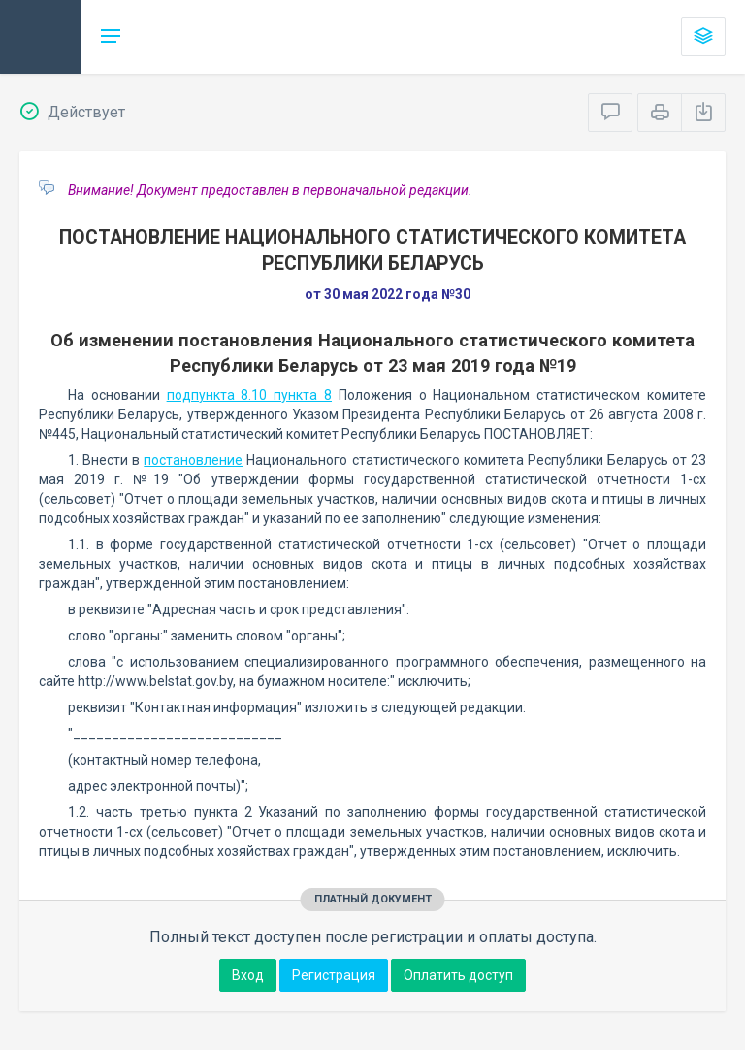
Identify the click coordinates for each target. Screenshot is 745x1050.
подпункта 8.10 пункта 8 (249, 395)
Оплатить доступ (458, 975)
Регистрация (333, 975)
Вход (248, 975)
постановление (193, 460)
